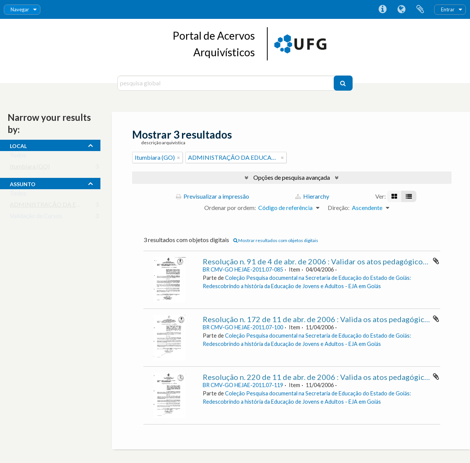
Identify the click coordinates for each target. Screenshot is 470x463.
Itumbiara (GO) (30, 167)
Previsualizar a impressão (212, 196)
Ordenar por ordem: (230, 207)
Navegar (20, 9)
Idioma (401, 9)
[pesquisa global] (226, 83)
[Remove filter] (178, 157)
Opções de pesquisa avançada (291, 177)
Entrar (448, 9)
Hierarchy (312, 196)
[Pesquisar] (343, 83)
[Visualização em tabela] (408, 196)
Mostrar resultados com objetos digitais (275, 240)
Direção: (339, 207)
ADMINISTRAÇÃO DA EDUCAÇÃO (58, 206)
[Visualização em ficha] (394, 196)
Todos (18, 156)
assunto (22, 183)
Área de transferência (420, 9)
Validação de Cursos (36, 217)
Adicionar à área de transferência (436, 261)
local (18, 145)
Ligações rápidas (382, 9)
